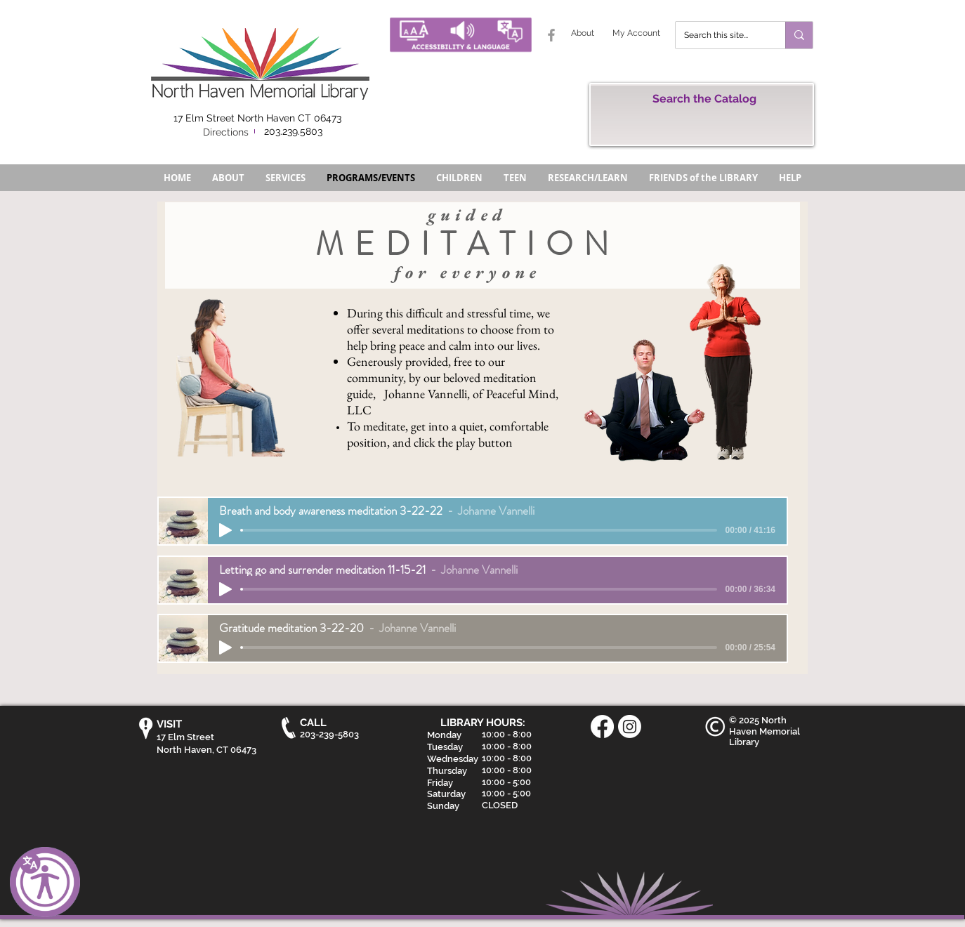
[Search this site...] (720, 35)
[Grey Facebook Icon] (551, 35)
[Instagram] (629, 726)
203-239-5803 (329, 734)
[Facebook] (602, 726)
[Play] (225, 530)
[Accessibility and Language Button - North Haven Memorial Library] (461, 34)
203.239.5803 (293, 131)
